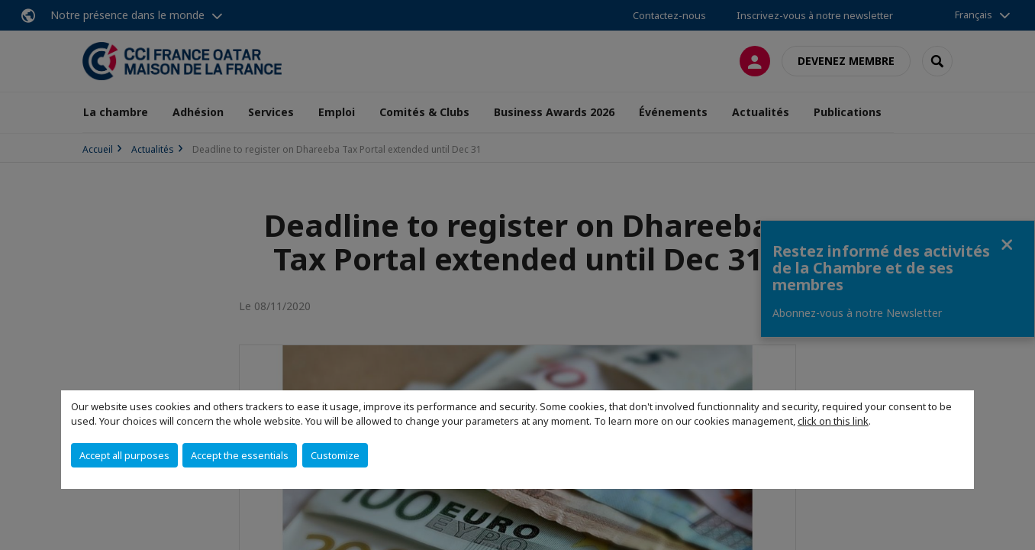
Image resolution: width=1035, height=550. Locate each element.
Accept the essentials (240, 455)
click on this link (833, 421)
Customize (335, 455)
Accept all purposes (124, 455)
